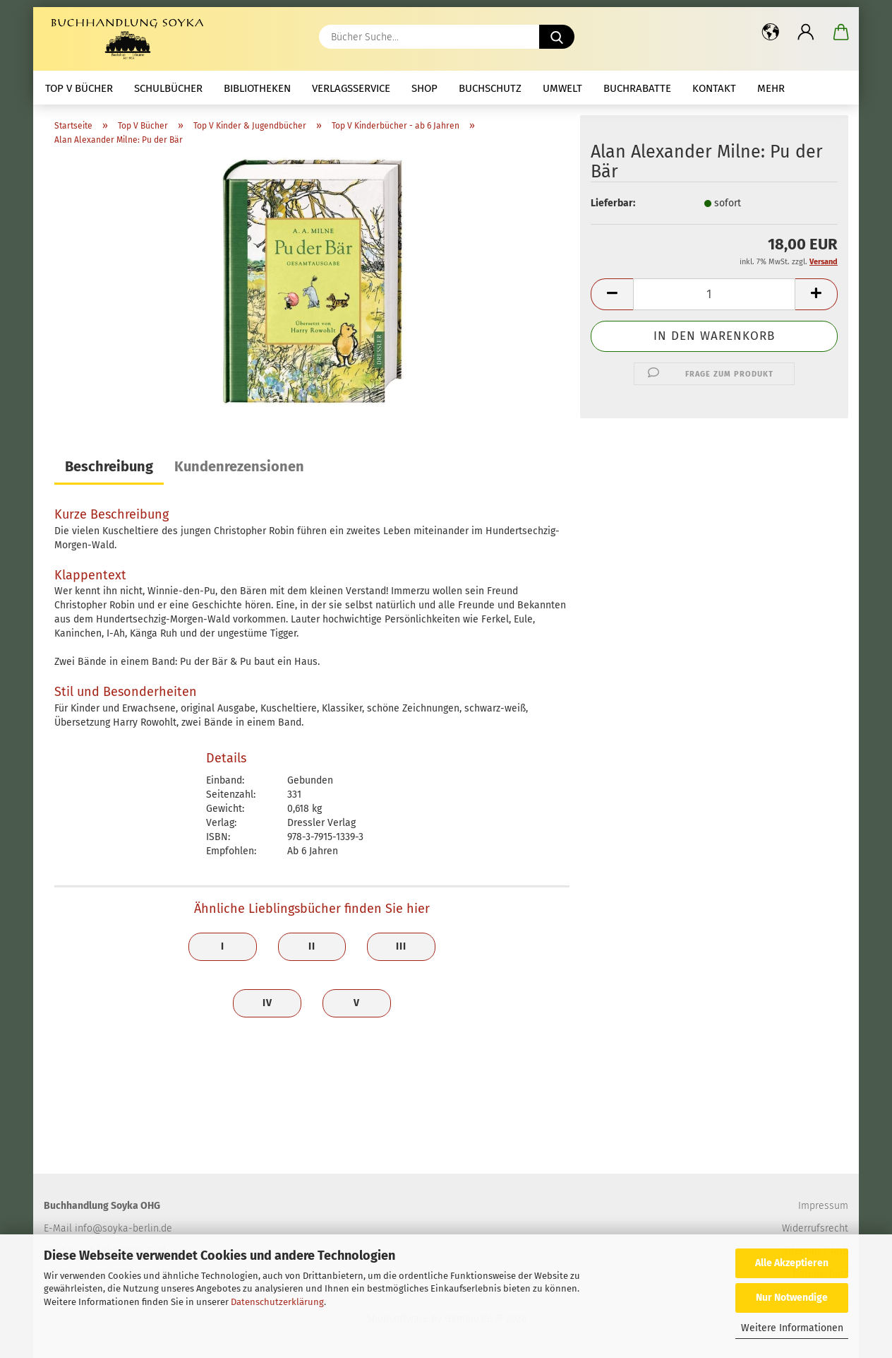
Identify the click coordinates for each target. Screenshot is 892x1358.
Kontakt (714, 88)
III (401, 946)
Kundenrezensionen (239, 466)
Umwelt (562, 88)
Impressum (823, 1206)
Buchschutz (490, 88)
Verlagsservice (351, 88)
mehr (771, 88)
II (311, 946)
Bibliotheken (257, 88)
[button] (770, 32)
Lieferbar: (613, 203)
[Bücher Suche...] (556, 37)
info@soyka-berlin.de (123, 1228)
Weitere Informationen (792, 1328)
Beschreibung (109, 466)
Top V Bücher (79, 88)
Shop (424, 88)
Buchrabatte (637, 88)
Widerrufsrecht (815, 1228)
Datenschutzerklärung (277, 1302)
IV (267, 1003)
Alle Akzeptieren (791, 1263)
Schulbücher (168, 88)
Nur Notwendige (792, 1298)
